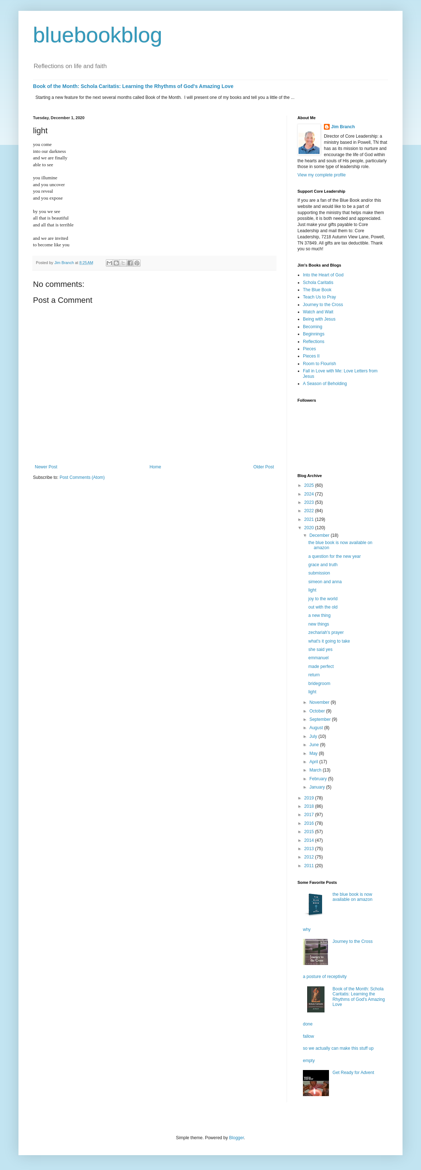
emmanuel (318, 657)
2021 (309, 519)
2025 (309, 485)
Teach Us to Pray (319, 297)
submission (319, 573)
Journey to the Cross (323, 304)
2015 (309, 831)
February (318, 778)
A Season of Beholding (325, 383)
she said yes (320, 649)
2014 (309, 840)
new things (318, 624)
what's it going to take (329, 641)
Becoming (312, 326)
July (313, 736)
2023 (309, 502)
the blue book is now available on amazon (352, 897)
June (314, 744)
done (308, 1024)
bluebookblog (97, 35)
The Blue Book (317, 289)
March (316, 770)
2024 (309, 494)
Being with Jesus (319, 319)
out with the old (323, 607)
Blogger (236, 1137)
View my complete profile (321, 174)
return (314, 674)
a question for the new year (334, 556)
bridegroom (319, 683)
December (320, 535)
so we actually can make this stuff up (338, 1048)
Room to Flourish (319, 363)
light (312, 590)
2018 (309, 806)
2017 (309, 814)
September (320, 719)
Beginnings (313, 334)
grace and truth (323, 564)
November (320, 702)
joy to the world (323, 598)
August (316, 727)
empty (309, 1060)
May (314, 753)
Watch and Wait (318, 311)
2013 (309, 848)
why (306, 929)
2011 (309, 865)
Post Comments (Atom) (82, 477)
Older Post (263, 466)
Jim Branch (343, 126)
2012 (309, 857)
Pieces (309, 348)
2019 (309, 798)
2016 (309, 823)
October (317, 711)
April (314, 761)
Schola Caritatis (318, 282)
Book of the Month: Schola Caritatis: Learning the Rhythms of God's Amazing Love (133, 86)
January (317, 787)
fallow (308, 1036)
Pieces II (311, 356)
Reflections (313, 341)
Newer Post (46, 466)
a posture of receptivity (325, 976)
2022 (309, 510)
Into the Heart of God (323, 274)
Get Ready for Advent (353, 1072)
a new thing (319, 615)
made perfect (321, 666)
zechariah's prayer (326, 632)
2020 (309, 527)
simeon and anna (325, 581)
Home (155, 466)
